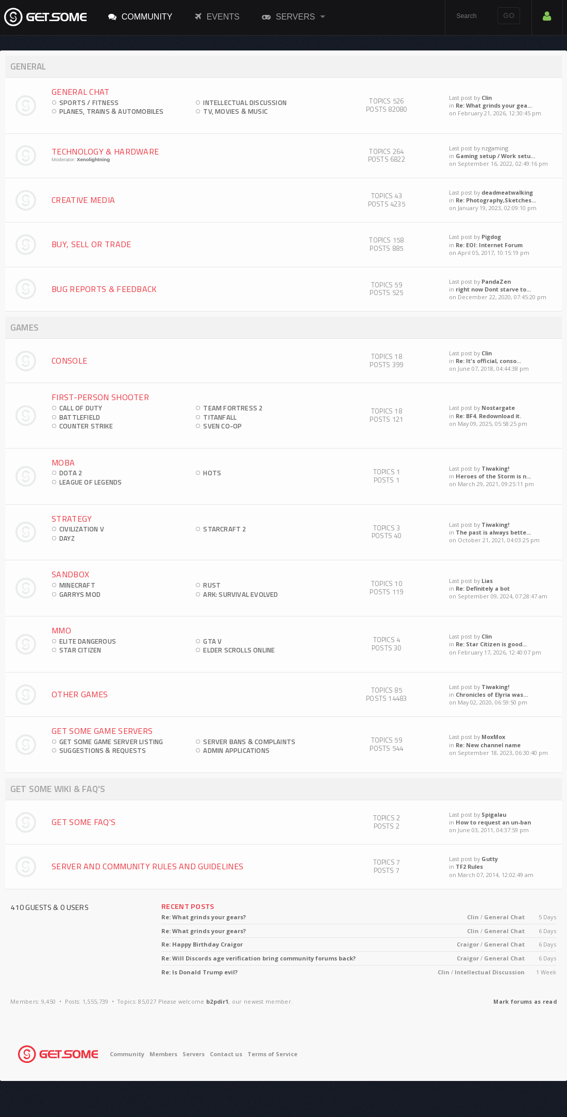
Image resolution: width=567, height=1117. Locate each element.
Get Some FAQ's (83, 822)
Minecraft (77, 585)
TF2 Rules (469, 866)
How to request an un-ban (493, 822)
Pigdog (491, 236)
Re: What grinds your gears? (203, 917)
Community (140, 16)
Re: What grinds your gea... (494, 105)
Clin (486, 97)
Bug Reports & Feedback (104, 289)
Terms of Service (272, 1054)
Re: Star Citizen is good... (491, 644)
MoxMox (493, 737)
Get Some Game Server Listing (111, 741)
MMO (61, 630)
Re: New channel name (488, 745)
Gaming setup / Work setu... (495, 156)
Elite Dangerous (87, 641)
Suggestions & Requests (102, 750)
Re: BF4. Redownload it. (488, 416)
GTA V (212, 641)
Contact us (226, 1054)
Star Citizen (80, 650)
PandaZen (496, 281)
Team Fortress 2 (232, 408)
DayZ (67, 538)
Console (69, 360)
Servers (288, 16)
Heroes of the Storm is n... (493, 476)
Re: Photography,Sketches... (496, 200)
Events (217, 16)
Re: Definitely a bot (483, 588)
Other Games (80, 694)
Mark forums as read (525, 1001)
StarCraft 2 (224, 529)
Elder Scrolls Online (239, 650)
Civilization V (81, 529)
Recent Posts (187, 906)
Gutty (489, 859)
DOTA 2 (70, 473)
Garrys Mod (80, 594)
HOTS (212, 473)
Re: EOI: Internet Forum (489, 245)
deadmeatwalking (507, 192)
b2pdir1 (217, 1001)
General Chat (81, 91)
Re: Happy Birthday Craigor (202, 944)
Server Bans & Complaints (249, 741)
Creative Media (83, 200)
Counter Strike (86, 426)
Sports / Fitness (89, 102)
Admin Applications (236, 750)
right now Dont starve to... (493, 289)
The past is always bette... (493, 532)
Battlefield (79, 417)
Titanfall (220, 417)
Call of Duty (80, 408)
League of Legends (90, 482)
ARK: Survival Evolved (240, 594)
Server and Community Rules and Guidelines (147, 866)
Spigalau (493, 814)
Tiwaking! (495, 468)
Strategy (72, 518)
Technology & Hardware (105, 151)
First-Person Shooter (100, 397)
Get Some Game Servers (102, 731)
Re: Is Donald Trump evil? (199, 972)
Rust (212, 585)
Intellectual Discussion (245, 102)
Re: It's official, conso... (488, 361)
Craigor (468, 944)
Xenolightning (93, 159)
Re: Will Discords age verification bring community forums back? (258, 958)
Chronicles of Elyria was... (492, 694)
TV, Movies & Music (235, 111)
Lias (487, 581)
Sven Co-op (222, 426)
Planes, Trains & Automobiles (111, 111)
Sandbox (70, 574)
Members (163, 1054)
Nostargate (498, 407)
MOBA (63, 462)
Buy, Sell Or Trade (91, 244)
